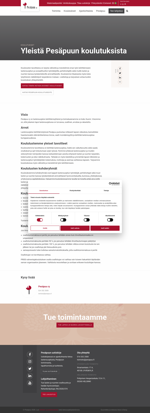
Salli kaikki (105, 228)
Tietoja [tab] (106, 190)
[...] (120, 82)
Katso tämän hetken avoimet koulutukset (42, 86)
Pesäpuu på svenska (116, 3)
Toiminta (56, 11)
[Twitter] (120, 73)
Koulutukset (70, 11)
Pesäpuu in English (113, 3)
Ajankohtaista (86, 11)
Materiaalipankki (54, 3)
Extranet (107, 3)
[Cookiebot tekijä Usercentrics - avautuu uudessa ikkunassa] (110, 183)
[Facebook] (120, 69)
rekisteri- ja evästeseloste (48, 410)
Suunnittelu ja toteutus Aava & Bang (114, 410)
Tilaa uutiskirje (83, 3)
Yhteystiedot (96, 3)
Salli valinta (75, 228)
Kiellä (45, 228)
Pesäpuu (30, 5)
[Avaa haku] (127, 11)
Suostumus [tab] (43, 190)
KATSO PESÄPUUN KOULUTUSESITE (37, 92)
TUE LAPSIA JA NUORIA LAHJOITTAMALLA (75, 325)
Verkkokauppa (69, 3)
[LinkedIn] (120, 77)
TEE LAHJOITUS (49, 394)
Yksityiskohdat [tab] (75, 190)
